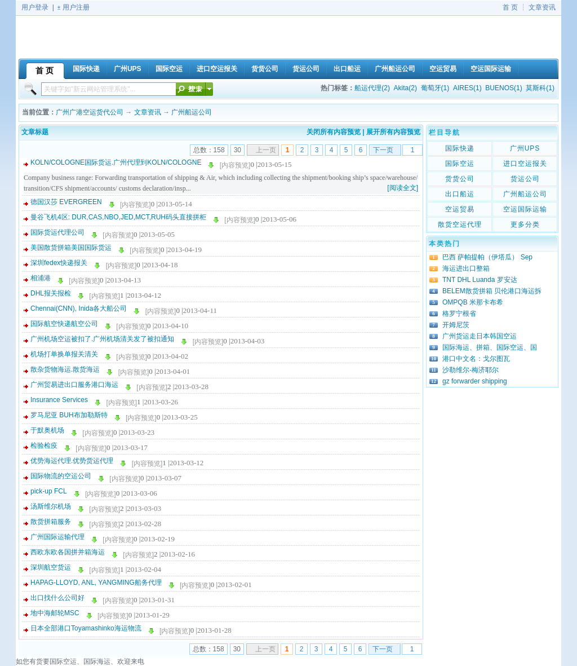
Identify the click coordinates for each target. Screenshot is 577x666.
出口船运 (459, 194)
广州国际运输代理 (57, 537)
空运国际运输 (525, 209)
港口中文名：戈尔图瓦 (476, 359)
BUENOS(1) (503, 88)
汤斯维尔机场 (50, 506)
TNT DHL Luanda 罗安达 (479, 280)
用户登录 (34, 7)
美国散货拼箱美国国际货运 (71, 248)
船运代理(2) (372, 88)
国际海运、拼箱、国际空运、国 (489, 347)
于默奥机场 (47, 430)
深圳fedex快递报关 (58, 263)
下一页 (383, 150)
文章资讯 (542, 7)
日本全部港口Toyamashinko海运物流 (85, 628)
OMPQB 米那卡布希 (472, 302)
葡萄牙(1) (435, 88)
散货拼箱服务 (50, 522)
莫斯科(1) (540, 88)
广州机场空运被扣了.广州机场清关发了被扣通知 (102, 339)
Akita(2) (405, 88)
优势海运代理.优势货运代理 (71, 461)
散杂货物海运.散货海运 (65, 369)
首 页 (510, 7)
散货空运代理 (460, 224)
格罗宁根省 (459, 313)
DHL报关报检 (50, 293)
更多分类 (525, 224)
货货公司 (459, 179)
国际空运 (459, 163)
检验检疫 (43, 445)
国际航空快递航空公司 (64, 324)
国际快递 (459, 148)
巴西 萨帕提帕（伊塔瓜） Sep (487, 257)
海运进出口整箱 (466, 268)
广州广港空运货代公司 (89, 112)
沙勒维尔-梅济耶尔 (470, 370)
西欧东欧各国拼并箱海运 (67, 552)
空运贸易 (459, 209)
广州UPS (525, 148)
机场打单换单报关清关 (64, 354)
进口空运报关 (525, 163)
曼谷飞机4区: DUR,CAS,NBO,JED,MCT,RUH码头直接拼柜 (118, 217)
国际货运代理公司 (57, 232)
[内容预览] (235, 165)
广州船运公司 (191, 112)
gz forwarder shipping (474, 381)
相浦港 (40, 278)
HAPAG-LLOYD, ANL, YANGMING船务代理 (96, 582)
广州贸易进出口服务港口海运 (74, 385)
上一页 (266, 150)
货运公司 (525, 179)
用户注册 (76, 7)
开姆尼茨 (455, 325)
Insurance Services (59, 400)
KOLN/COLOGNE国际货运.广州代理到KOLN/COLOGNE (115, 162)
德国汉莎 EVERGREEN (66, 202)
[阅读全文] (402, 188)
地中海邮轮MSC (54, 613)
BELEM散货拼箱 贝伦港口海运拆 (492, 291)
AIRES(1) (467, 88)
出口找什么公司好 (57, 598)
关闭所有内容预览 (334, 132)
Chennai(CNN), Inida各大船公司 (78, 308)
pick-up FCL (48, 491)
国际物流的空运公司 (60, 476)
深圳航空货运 (50, 567)
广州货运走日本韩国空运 (479, 336)
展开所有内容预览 (393, 132)
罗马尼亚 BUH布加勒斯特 (69, 415)
